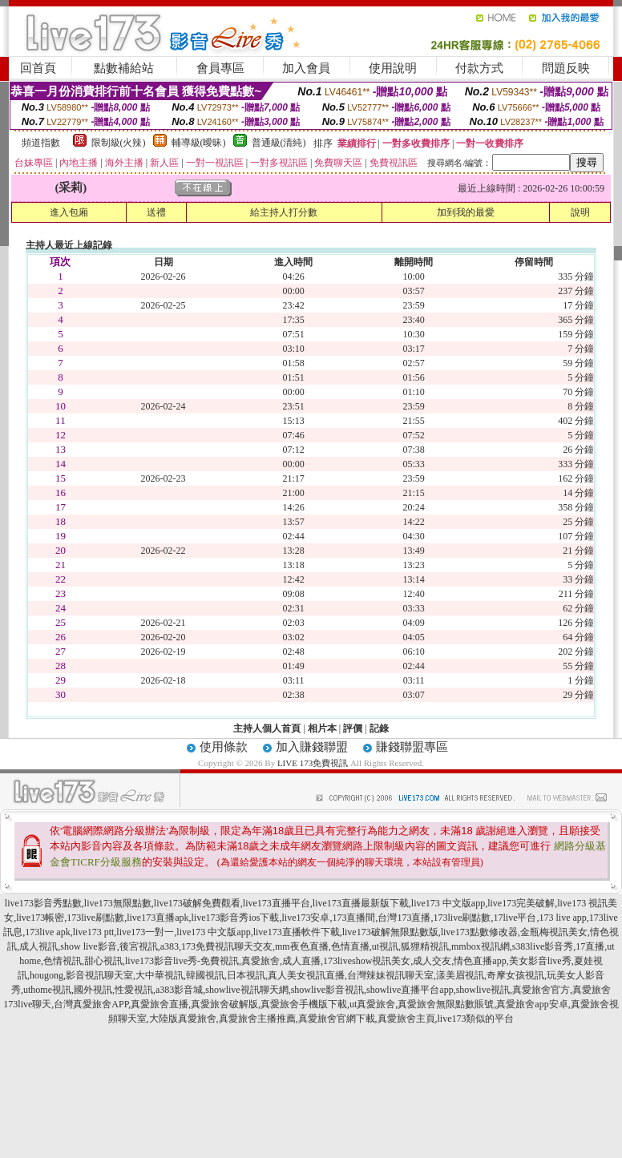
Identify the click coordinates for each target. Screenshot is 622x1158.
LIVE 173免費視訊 (312, 763)
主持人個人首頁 (267, 728)
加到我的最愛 (466, 212)
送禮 (156, 212)
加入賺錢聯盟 (312, 746)
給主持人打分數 (283, 212)
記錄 (379, 728)
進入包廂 (69, 212)
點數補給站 (124, 68)
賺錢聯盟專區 (412, 746)
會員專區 (220, 68)
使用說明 (393, 68)
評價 (352, 728)
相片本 (322, 728)
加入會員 (306, 68)
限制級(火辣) (118, 142)
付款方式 (479, 68)
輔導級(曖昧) (199, 142)
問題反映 (566, 68)
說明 (580, 212)
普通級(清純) (279, 142)
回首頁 (38, 68)
